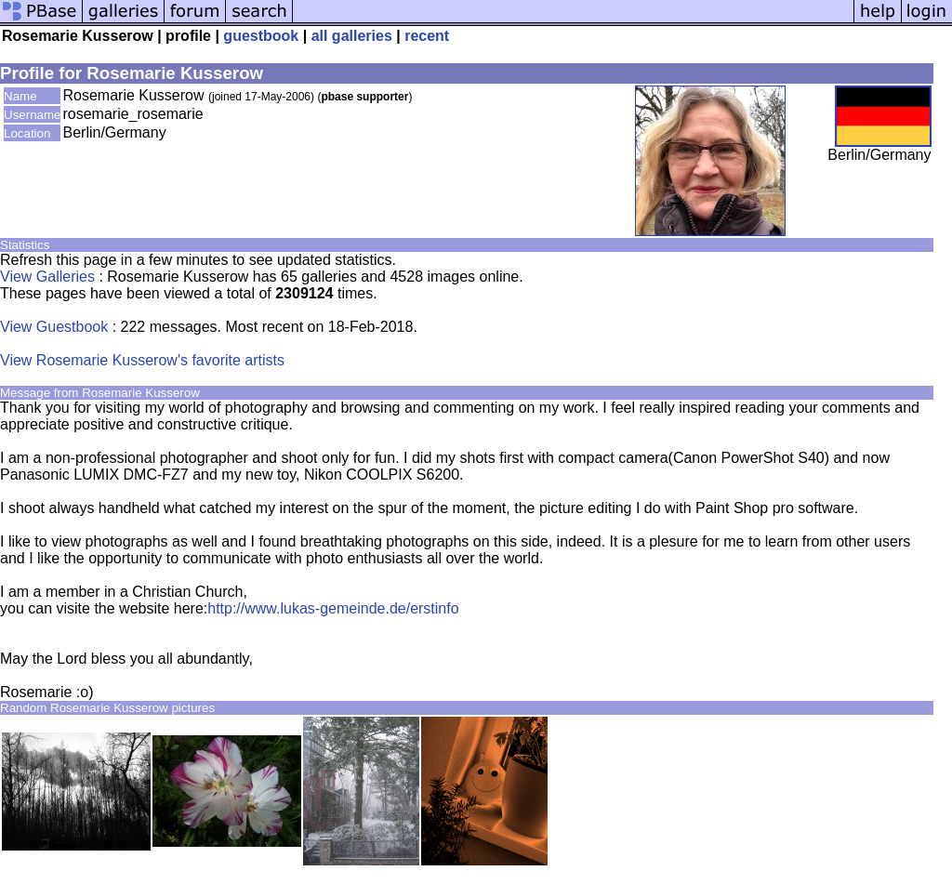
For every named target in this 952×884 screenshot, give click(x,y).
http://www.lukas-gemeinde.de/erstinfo (332, 608)
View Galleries (47, 276)
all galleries (351, 36)
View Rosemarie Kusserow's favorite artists (142, 360)
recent (426, 36)
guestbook (260, 36)
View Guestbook (54, 327)
